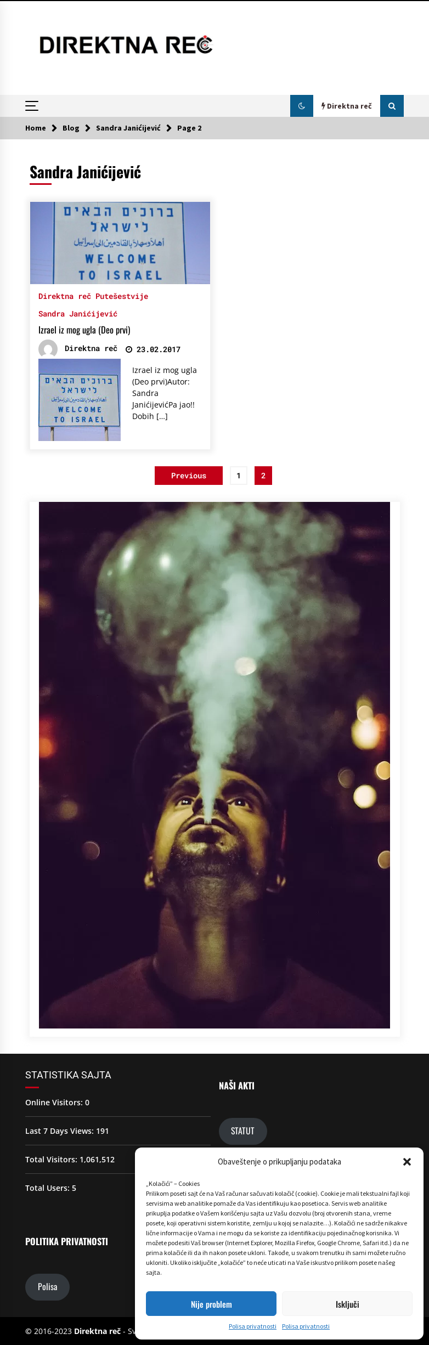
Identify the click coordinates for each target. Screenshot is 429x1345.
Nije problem (211, 1304)
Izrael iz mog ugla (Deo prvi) (84, 329)
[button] (407, 1161)
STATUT (243, 1130)
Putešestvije (121, 295)
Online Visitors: (55, 1102)
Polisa (47, 1286)
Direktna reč (64, 295)
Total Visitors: (52, 1159)
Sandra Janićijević (77, 313)
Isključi (347, 1304)
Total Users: (48, 1188)
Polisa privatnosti (252, 1326)
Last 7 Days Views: (60, 1131)
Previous (188, 475)
